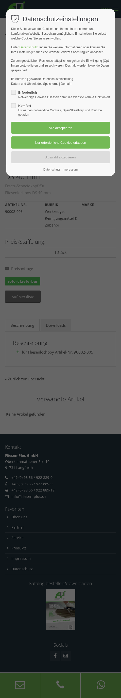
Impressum (70, 169)
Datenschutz (29, 47)
